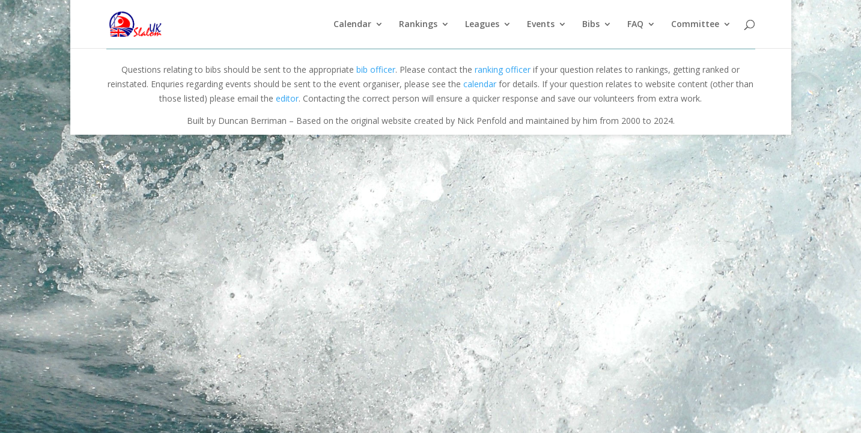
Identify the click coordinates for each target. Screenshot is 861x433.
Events (541, 24)
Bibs (591, 24)
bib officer (375, 69)
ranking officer (503, 69)
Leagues (482, 24)
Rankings (418, 24)
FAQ (635, 24)
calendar (479, 84)
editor (287, 98)
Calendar (352, 24)
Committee (695, 24)
